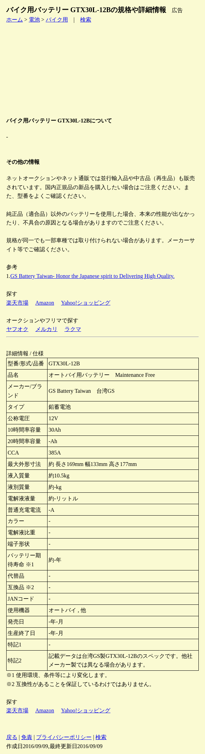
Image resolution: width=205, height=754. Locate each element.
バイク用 (57, 20)
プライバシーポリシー (64, 737)
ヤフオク (17, 329)
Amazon (44, 303)
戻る (11, 737)
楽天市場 (17, 303)
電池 (34, 20)
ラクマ (73, 329)
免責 (26, 737)
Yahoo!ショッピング (85, 303)
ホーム (14, 20)
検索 (85, 20)
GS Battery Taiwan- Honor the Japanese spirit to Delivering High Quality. (92, 276)
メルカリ (46, 329)
